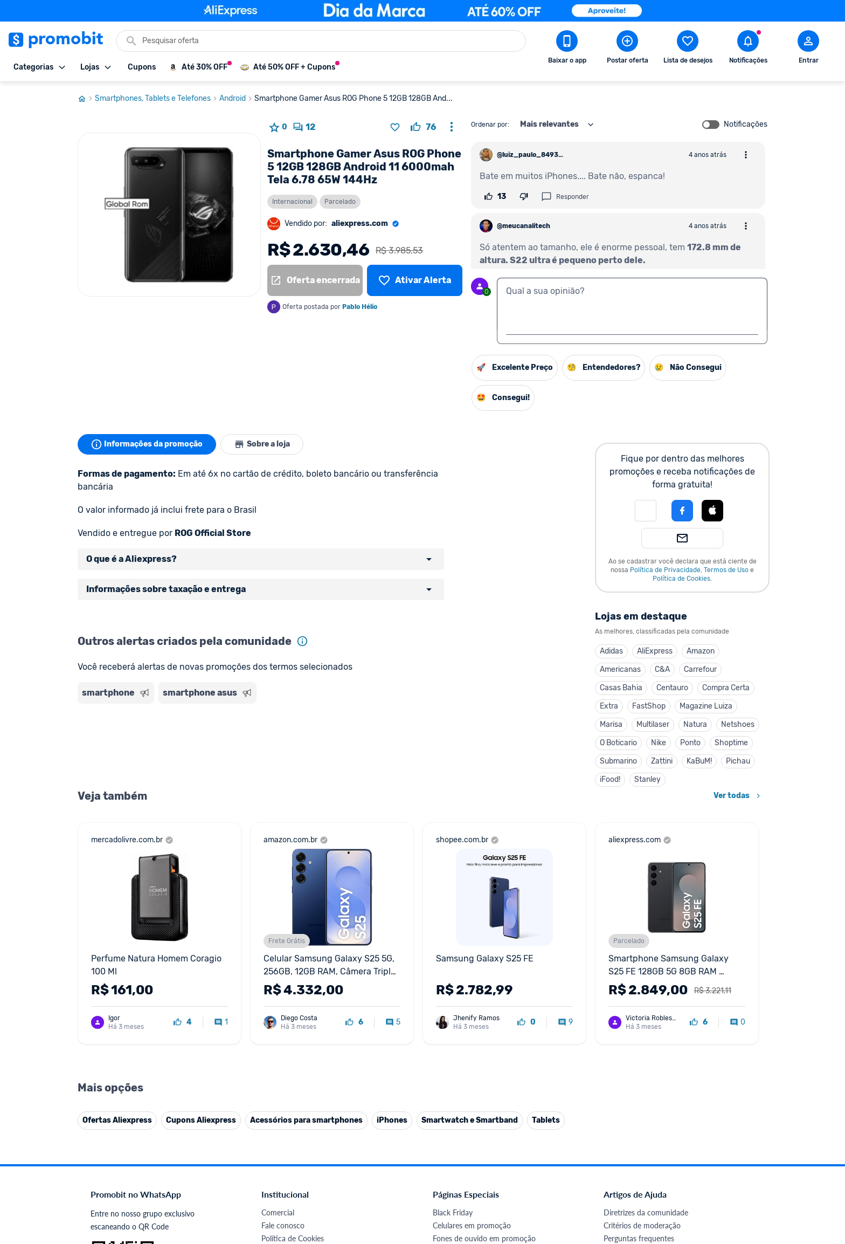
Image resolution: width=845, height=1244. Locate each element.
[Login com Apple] (712, 510)
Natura (695, 724)
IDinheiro (276, 1106)
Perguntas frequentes (639, 1016)
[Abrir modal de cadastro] (808, 49)
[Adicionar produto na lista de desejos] (395, 127)
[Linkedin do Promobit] (709, 1169)
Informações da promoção (147, 444)
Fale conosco (282, 1003)
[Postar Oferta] (627, 49)
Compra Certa (726, 687)
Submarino (618, 761)
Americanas (620, 669)
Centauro (672, 687)
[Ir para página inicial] (86, 98)
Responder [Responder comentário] (565, 196)
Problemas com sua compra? (651, 1029)
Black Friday (453, 990)
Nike (658, 742)
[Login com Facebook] (682, 510)
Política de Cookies (681, 578)
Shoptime (731, 742)
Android (236, 98)
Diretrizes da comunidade (646, 990)
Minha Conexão (287, 1145)
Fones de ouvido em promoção (484, 1016)
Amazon (701, 651)
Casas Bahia (621, 687)
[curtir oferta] (423, 127)
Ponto (690, 742)
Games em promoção (468, 1029)
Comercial (277, 990)
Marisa (611, 724)
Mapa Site (278, 1055)
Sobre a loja (262, 444)
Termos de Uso (726, 570)
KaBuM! (699, 761)
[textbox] (632, 304)
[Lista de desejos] (414, 280)
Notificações (745, 124)
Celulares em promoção (472, 1003)
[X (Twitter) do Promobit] (649, 1169)
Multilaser (652, 724)
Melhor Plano (283, 1119)
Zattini (662, 761)
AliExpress (655, 651)
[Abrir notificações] (748, 49)
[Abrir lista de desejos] (688, 49)
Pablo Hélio (359, 307)
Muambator (281, 1158)
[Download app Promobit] (567, 49)
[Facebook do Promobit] (619, 1169)
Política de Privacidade (665, 570)
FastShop (649, 706)
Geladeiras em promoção (474, 1042)
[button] (645, 510)
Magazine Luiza (706, 706)
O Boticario (618, 742)
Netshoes (737, 724)
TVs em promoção (463, 1068)
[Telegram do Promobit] (739, 1169)
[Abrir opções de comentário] (746, 155)
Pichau (738, 761)
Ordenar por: (490, 124)
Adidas (611, 651)
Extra (609, 706)
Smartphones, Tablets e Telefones (157, 98)
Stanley (647, 779)
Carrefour (700, 669)
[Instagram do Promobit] (679, 1169)
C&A (662, 669)
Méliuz (272, 1132)
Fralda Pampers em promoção (482, 1055)
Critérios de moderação (642, 1003)
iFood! (610, 779)
